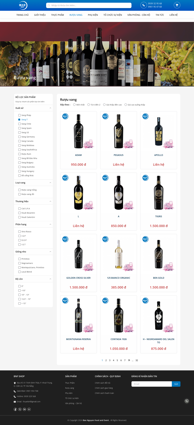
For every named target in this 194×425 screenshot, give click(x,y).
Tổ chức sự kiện (72, 398)
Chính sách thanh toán (104, 393)
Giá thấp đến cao (114, 104)
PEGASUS (118, 155)
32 (136, 360)
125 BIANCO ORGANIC (118, 277)
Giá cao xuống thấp (136, 104)
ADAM (78, 155)
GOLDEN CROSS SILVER (78, 277)
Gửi (176, 383)
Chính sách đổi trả (102, 383)
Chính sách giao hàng (104, 388)
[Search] (48, 5)
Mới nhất (80, 104)
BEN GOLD (158, 277)
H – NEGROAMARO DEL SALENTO (158, 341)
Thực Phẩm (70, 383)
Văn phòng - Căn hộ (73, 403)
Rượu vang (25, 77)
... (132, 360)
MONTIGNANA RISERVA (78, 339)
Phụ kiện (68, 393)
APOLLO (158, 155)
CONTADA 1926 (119, 339)
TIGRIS (158, 216)
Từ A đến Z (95, 104)
